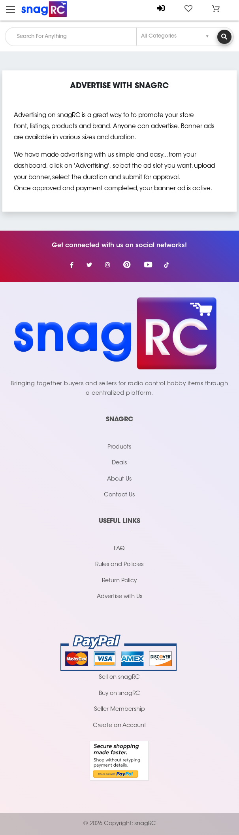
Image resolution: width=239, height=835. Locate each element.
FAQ (119, 549)
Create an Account (119, 726)
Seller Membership (119, 709)
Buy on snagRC (119, 694)
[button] (216, 9)
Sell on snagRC (119, 677)
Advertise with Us (119, 597)
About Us (119, 479)
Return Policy (119, 581)
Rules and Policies (119, 565)
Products (119, 447)
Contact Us (119, 495)
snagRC (145, 824)
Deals (119, 463)
